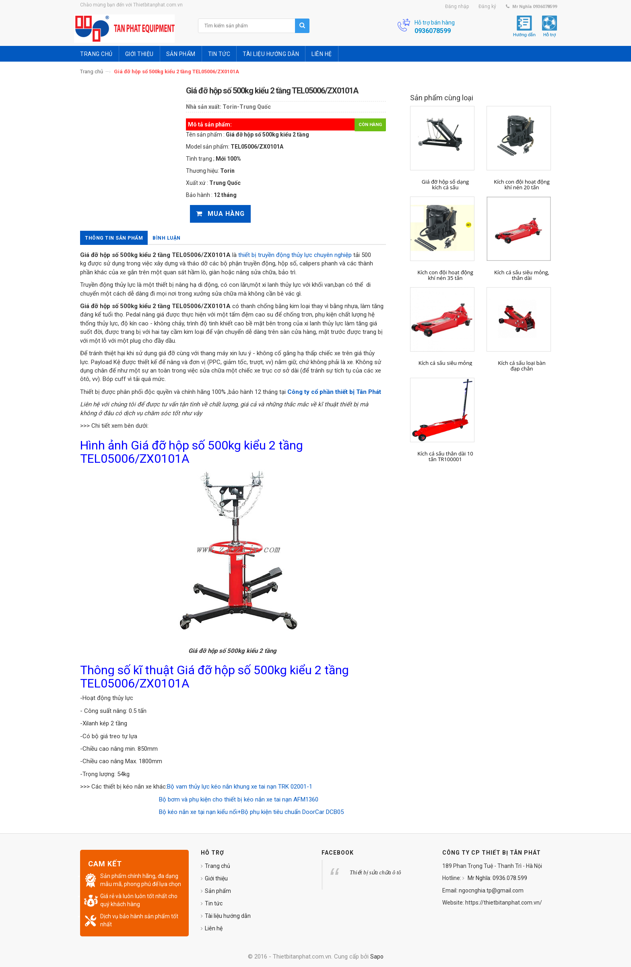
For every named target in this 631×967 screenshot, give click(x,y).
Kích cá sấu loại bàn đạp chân (522, 366)
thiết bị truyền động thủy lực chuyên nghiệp (295, 255)
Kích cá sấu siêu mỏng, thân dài (521, 275)
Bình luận (167, 238)
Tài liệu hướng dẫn (228, 916)
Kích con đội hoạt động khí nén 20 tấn (522, 185)
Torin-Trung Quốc (247, 107)
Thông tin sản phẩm (114, 238)
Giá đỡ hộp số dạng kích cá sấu (445, 185)
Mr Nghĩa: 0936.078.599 (496, 878)
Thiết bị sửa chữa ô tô (375, 873)
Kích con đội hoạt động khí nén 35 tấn (445, 275)
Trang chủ (91, 71)
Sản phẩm (218, 891)
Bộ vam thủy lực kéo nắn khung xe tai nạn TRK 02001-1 (239, 786)
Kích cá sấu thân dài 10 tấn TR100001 (445, 456)
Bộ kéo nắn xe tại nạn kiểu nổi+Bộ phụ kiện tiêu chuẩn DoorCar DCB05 (250, 812)
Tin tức (214, 903)
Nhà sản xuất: (203, 107)
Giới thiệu (216, 878)
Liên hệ (214, 928)
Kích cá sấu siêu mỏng (445, 363)
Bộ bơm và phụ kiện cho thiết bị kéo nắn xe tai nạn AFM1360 (237, 799)
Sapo (377, 956)
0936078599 (432, 31)
